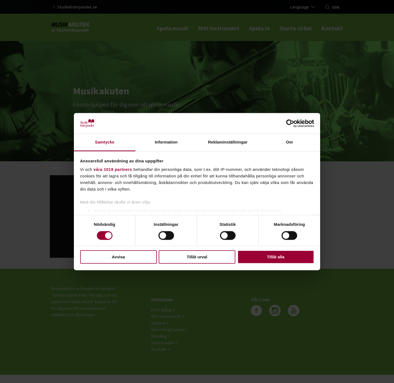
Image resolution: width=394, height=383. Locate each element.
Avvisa (118, 257)
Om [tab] (289, 142)
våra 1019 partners (113, 169)
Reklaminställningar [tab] (227, 142)
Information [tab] (166, 142)
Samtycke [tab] (104, 142)
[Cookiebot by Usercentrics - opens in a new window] (290, 123)
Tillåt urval (197, 257)
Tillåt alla (276, 257)
